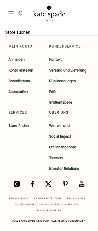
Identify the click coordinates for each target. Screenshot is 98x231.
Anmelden (16, 59)
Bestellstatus (19, 81)
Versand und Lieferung (67, 70)
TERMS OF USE (75, 198)
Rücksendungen (62, 81)
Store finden (18, 125)
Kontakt (55, 59)
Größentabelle (60, 102)
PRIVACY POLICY (19, 198)
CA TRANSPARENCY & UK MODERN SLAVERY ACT (47, 204)
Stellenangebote (62, 147)
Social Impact (60, 136)
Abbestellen (18, 91)
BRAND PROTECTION (47, 198)
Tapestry (56, 157)
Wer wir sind (59, 125)
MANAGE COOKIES (49, 210)
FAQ (52, 91)
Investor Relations (64, 168)
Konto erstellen (20, 70)
